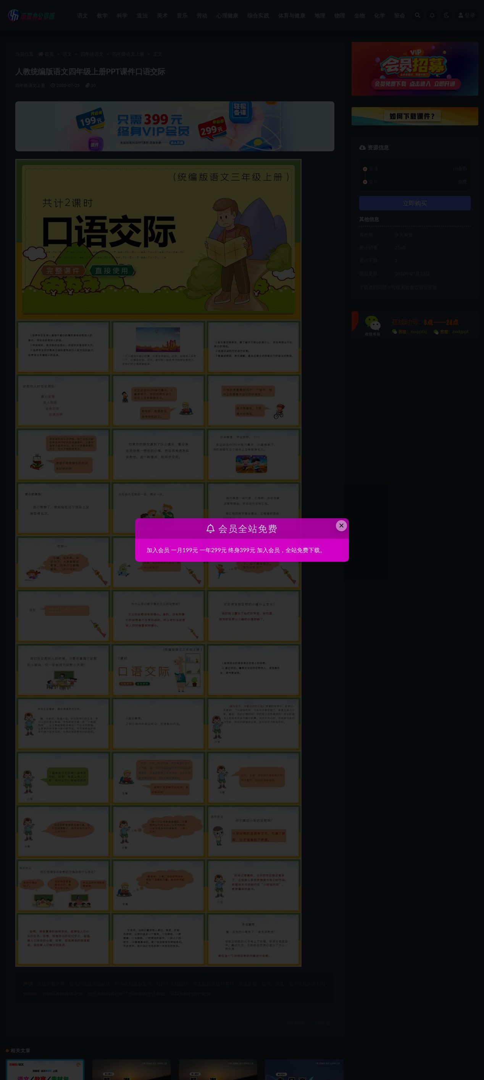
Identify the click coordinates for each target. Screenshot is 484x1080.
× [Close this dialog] (341, 525)
